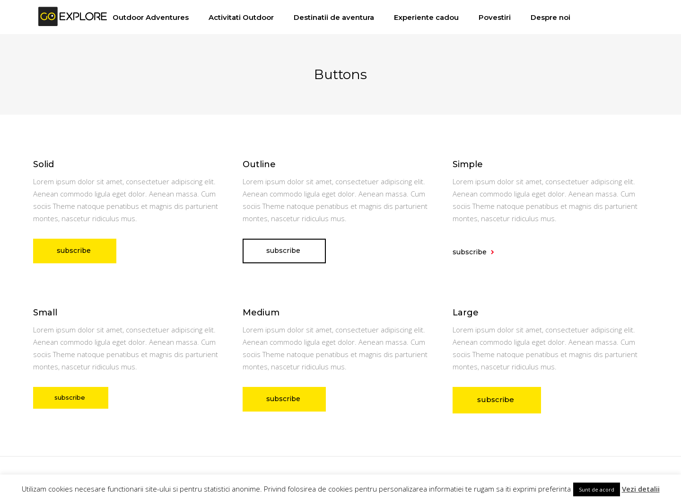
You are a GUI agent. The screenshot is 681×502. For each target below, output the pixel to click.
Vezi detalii (641, 488)
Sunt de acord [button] (596, 489)
